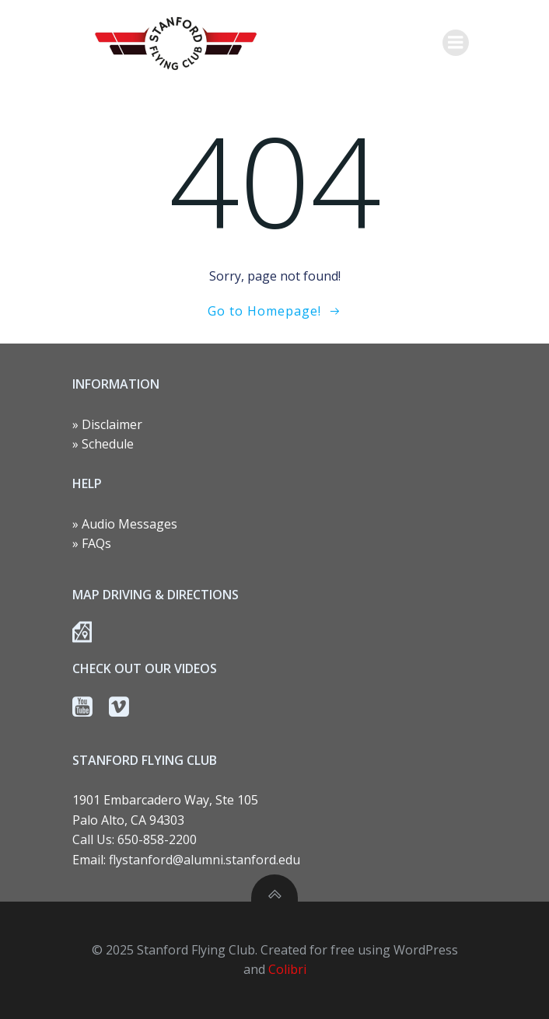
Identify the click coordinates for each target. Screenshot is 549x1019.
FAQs (96, 543)
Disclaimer (112, 424)
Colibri (287, 969)
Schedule (108, 443)
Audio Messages (129, 523)
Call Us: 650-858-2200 (134, 839)
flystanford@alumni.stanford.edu (204, 859)
